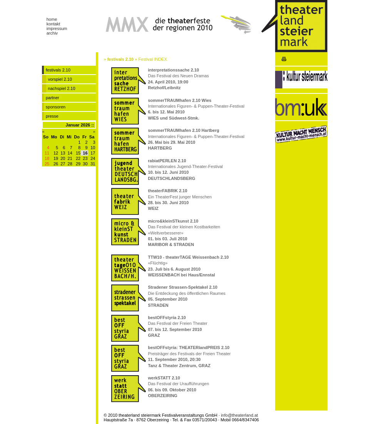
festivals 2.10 (120, 59)
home (52, 19)
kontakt (53, 24)
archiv (52, 33)
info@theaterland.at (239, 415)
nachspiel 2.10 (61, 88)
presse (52, 116)
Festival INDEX (152, 59)
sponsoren (55, 107)
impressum (57, 28)
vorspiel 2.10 (60, 79)
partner (52, 97)
